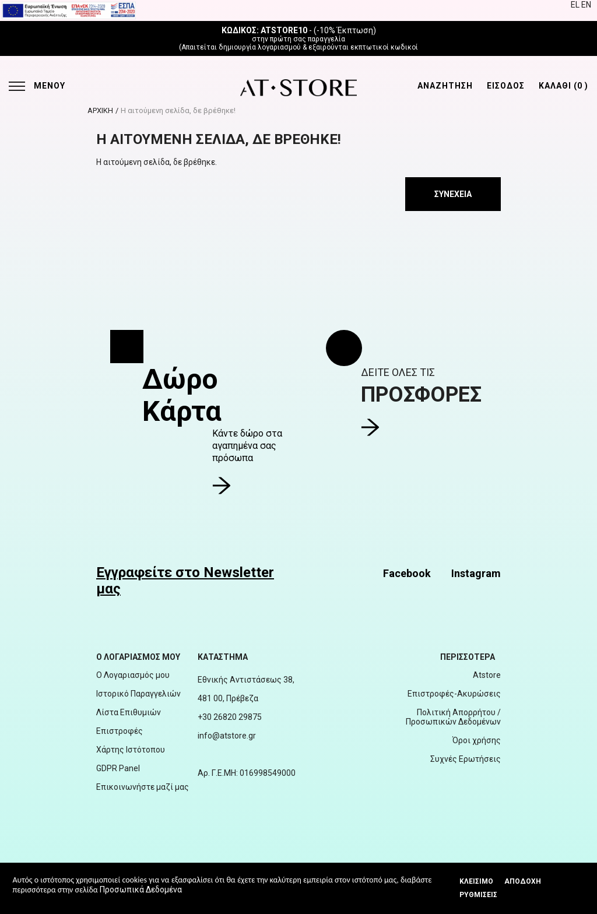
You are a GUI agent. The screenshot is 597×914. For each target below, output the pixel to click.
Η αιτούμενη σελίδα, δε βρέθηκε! (178, 110)
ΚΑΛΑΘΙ (563, 85)
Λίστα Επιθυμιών (128, 712)
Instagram (476, 573)
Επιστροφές (119, 731)
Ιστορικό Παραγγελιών (138, 693)
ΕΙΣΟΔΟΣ (506, 85)
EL (576, 4)
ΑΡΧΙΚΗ (100, 110)
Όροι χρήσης (476, 740)
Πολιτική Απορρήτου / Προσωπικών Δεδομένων (453, 717)
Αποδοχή (522, 881)
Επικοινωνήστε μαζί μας (142, 787)
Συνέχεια (453, 194)
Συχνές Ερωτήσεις (465, 759)
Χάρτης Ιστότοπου (130, 749)
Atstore (487, 675)
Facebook (407, 573)
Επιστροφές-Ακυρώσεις (454, 693)
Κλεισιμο (476, 881)
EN (586, 4)
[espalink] (69, 10)
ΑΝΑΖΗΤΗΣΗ (445, 85)
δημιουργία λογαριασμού (260, 47)
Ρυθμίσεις (478, 895)
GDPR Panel (118, 768)
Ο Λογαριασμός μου (133, 675)
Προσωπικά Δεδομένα (141, 889)
